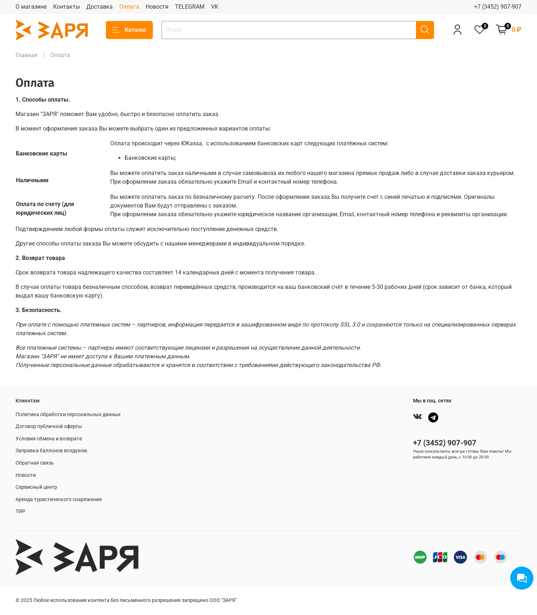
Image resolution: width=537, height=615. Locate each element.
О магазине (31, 6)
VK (214, 6)
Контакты (66, 6)
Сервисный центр (36, 487)
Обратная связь (35, 463)
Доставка (99, 6)
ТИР (20, 511)
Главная (27, 55)
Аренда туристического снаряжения (59, 499)
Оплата (129, 6)
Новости (157, 6)
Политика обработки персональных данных (68, 414)
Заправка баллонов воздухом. (52, 451)
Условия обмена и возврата (49, 439)
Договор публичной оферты (49, 426)
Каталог (129, 30)
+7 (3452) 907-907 (497, 6)
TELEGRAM (190, 6)
